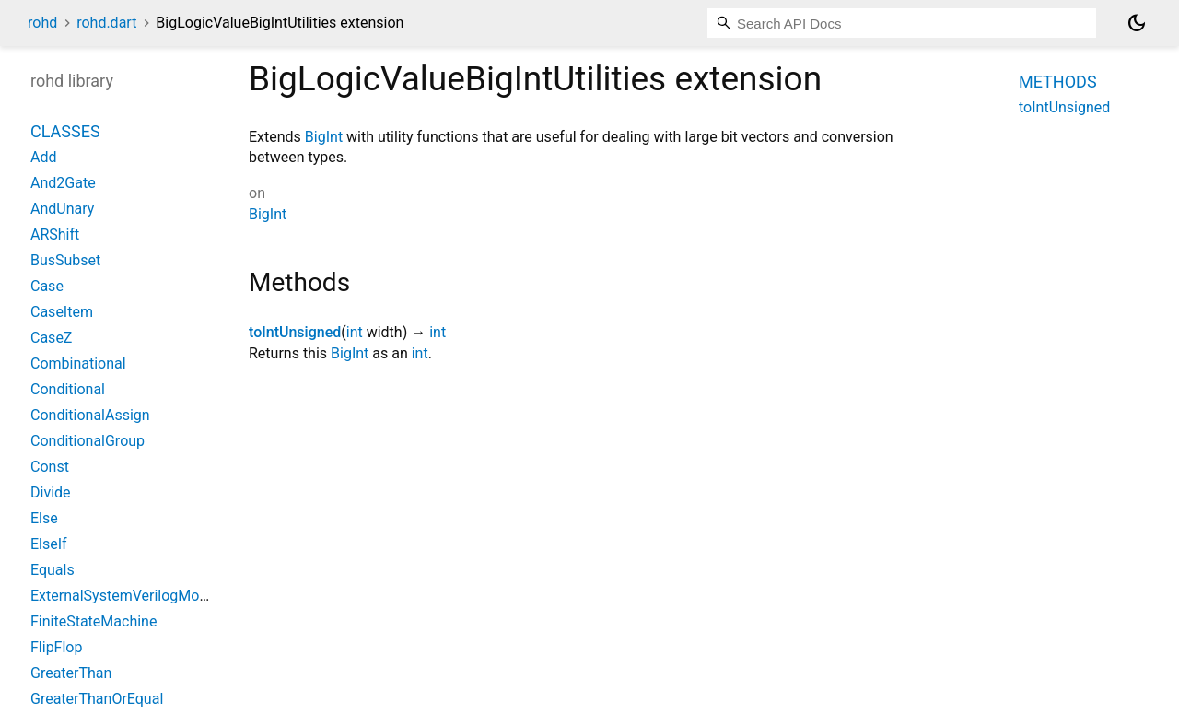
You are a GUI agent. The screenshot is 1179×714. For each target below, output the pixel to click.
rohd (42, 22)
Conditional (67, 389)
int (354, 332)
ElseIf (48, 544)
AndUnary (62, 208)
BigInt (324, 137)
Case (47, 286)
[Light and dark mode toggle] (1136, 23)
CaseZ (51, 337)
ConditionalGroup (87, 441)
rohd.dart (106, 22)
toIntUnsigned (295, 332)
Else (44, 518)
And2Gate (63, 183)
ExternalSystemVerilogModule (129, 595)
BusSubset (65, 260)
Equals (52, 570)
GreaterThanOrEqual (96, 699)
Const (49, 466)
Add (43, 157)
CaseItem (61, 312)
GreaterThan (70, 673)
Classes (65, 131)
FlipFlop (56, 647)
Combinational (78, 363)
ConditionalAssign (90, 415)
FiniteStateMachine (93, 621)
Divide (50, 492)
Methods (1058, 81)
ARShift (54, 234)
